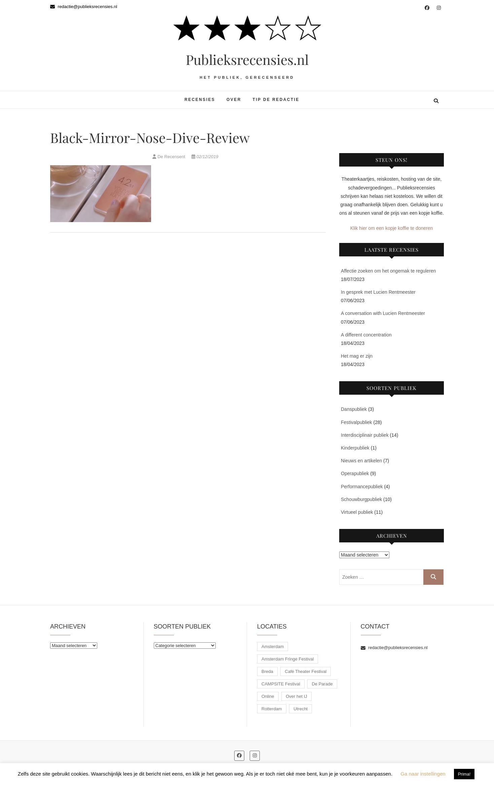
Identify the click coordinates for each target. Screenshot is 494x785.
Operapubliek (355, 473)
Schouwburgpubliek (361, 499)
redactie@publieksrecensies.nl (83, 6)
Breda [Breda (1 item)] (267, 671)
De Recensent (169, 156)
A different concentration (366, 334)
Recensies (199, 99)
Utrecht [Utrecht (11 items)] (300, 708)
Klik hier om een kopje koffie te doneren (391, 228)
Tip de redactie (276, 99)
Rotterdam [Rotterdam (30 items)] (271, 708)
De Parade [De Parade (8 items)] (322, 683)
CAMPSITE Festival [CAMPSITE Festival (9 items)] (280, 683)
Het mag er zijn (357, 356)
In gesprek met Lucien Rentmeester (378, 292)
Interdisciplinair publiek (365, 435)
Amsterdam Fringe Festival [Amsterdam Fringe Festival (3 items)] (287, 659)
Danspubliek (354, 409)
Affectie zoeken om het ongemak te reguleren (388, 271)
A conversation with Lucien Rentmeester (383, 313)
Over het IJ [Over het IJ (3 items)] (296, 696)
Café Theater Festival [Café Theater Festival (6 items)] (305, 671)
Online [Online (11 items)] (267, 696)
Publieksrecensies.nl (247, 59)
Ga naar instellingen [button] (422, 774)
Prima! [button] (464, 774)
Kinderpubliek (355, 448)
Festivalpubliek (356, 422)
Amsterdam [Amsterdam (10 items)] (272, 646)
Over (233, 99)
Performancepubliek (362, 486)
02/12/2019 (204, 156)
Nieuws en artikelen (361, 460)
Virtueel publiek (357, 512)
